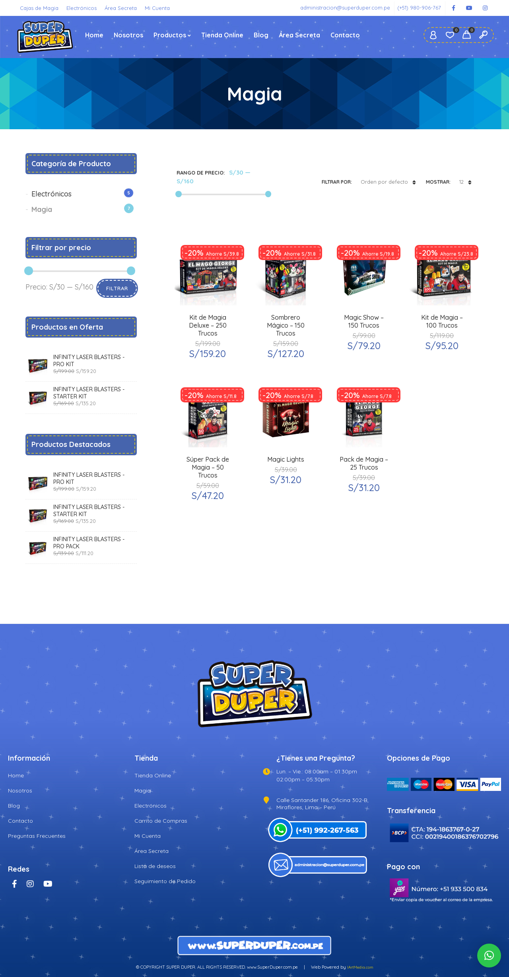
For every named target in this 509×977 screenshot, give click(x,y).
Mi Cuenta (157, 8)
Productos (169, 35)
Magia (41, 209)
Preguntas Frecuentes (37, 835)
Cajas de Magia (39, 8)
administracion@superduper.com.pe (345, 7)
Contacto (345, 35)
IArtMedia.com (360, 967)
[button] (489, 955)
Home (94, 35)
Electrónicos (81, 8)
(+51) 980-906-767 (419, 7)
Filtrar (117, 288)
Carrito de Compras (160, 820)
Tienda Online (222, 35)
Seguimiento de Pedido (165, 881)
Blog (261, 35)
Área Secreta (121, 8)
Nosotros (128, 35)
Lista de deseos (155, 866)
